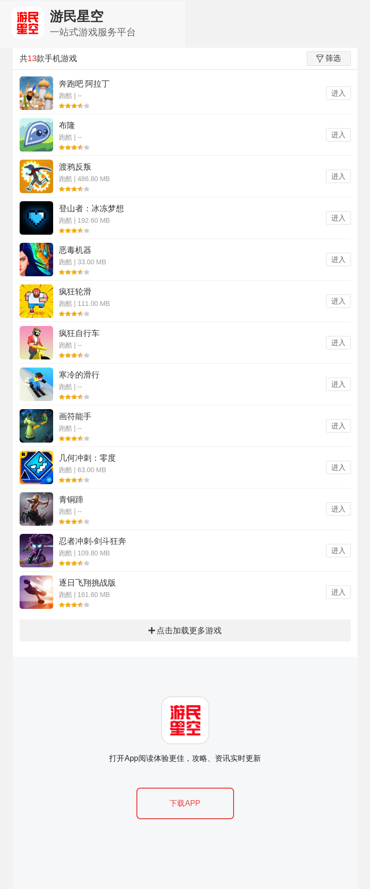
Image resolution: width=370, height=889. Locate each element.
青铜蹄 (71, 499)
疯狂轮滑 (75, 291)
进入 (338, 93)
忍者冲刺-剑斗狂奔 (93, 541)
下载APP (184, 803)
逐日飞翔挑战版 (87, 582)
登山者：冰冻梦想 (91, 208)
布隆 (67, 125)
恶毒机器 (75, 250)
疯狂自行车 (79, 333)
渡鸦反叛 (75, 167)
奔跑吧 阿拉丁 (84, 83)
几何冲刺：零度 (87, 458)
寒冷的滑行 (79, 374)
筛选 (328, 58)
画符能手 (75, 416)
